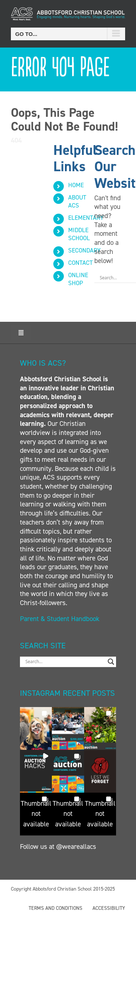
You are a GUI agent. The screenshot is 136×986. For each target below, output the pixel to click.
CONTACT (80, 263)
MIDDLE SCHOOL (79, 234)
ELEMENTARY (85, 218)
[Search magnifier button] (111, 662)
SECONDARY (84, 250)
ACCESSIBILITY (108, 908)
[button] (36, 728)
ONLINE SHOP (78, 279)
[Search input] (64, 662)
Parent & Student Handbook (60, 618)
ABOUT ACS (77, 201)
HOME (76, 185)
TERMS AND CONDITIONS (55, 908)
